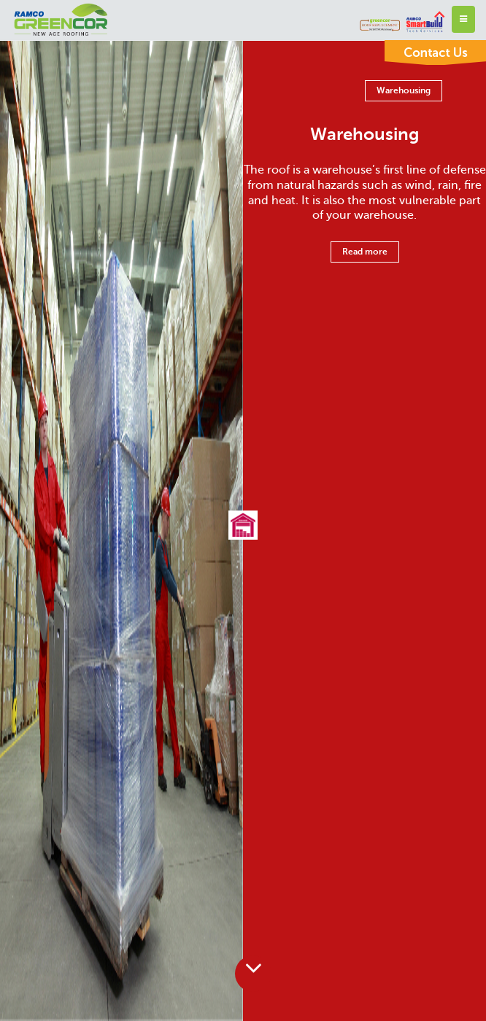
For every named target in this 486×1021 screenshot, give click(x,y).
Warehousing (404, 90)
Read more (364, 251)
